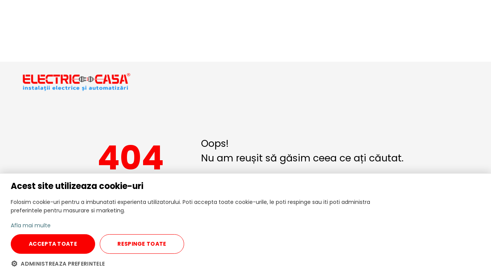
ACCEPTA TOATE (53, 244)
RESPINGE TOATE (141, 244)
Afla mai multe (31, 225)
